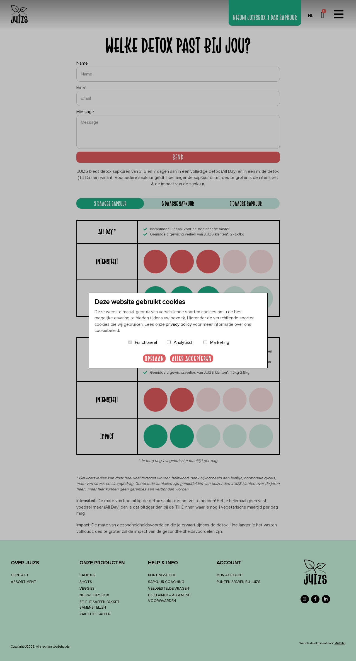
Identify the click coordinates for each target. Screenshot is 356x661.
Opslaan (154, 358)
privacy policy (179, 324)
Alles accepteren (192, 358)
